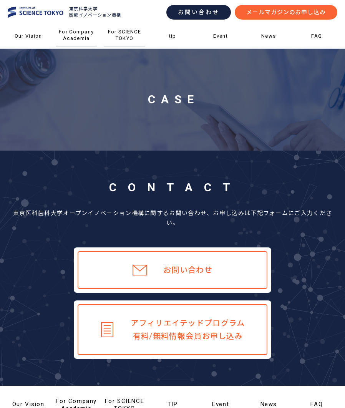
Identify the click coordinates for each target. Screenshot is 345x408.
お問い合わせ (198, 12)
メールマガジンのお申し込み (286, 12)
